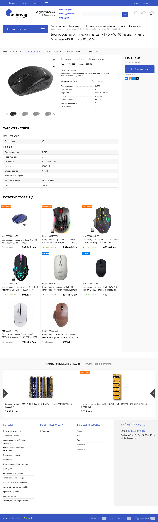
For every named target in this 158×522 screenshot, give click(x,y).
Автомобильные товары (13, 473)
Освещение (7, 460)
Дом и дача (7, 469)
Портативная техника (11, 455)
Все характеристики (101, 81)
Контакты (81, 449)
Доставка (81, 445)
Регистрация (145, 3)
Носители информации (12, 431)
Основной (28, 518)
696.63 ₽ (26, 296)
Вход (135, 3)
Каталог (25, 3)
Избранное (44, 431)
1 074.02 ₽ (71, 249)
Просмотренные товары (98, 363)
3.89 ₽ (112, 411)
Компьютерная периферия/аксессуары (14, 449)
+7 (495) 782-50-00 (45, 12)
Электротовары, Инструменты (15, 464)
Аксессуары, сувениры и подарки (16, 501)
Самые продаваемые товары (63, 363)
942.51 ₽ (67, 344)
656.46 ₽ (110, 249)
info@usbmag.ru (48, 15)
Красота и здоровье (11, 492)
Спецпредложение (66, 14)
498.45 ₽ (70, 296)
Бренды (37, 3)
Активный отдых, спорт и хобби (15, 487)
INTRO (97, 86)
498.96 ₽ (29, 344)
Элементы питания (11, 436)
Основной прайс (65, 10)
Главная (13, 3)
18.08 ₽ (11, 411)
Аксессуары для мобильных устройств (14, 441)
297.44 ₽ (29, 249)
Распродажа (63, 18)
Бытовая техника (10, 496)
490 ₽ (106, 296)
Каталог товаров (25, 29)
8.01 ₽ (61, 411)
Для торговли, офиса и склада (15, 483)
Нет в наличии (132, 62)
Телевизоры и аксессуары (14, 478)
